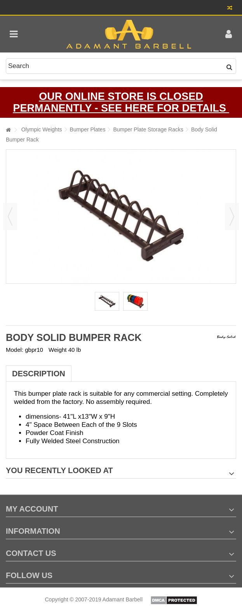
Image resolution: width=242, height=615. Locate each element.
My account (32, 509)
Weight (57, 349)
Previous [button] (10, 216)
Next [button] (232, 216)
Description (38, 373)
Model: (14, 349)
